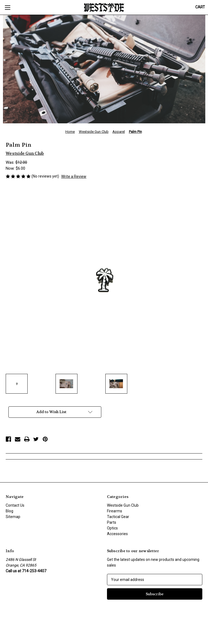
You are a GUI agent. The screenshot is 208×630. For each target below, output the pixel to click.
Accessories (117, 534)
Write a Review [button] (73, 176)
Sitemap (13, 517)
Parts (111, 522)
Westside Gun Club (123, 505)
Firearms (114, 511)
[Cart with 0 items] (200, 7)
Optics (112, 528)
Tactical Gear (118, 517)
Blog (9, 511)
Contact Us (15, 505)
